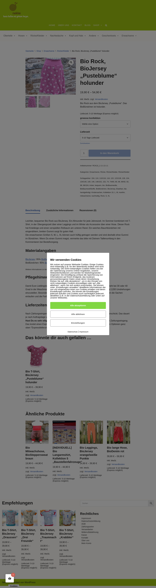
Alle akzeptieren (78, 305)
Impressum (83, 332)
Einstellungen (78, 323)
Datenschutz (73, 332)
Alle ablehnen (78, 314)
